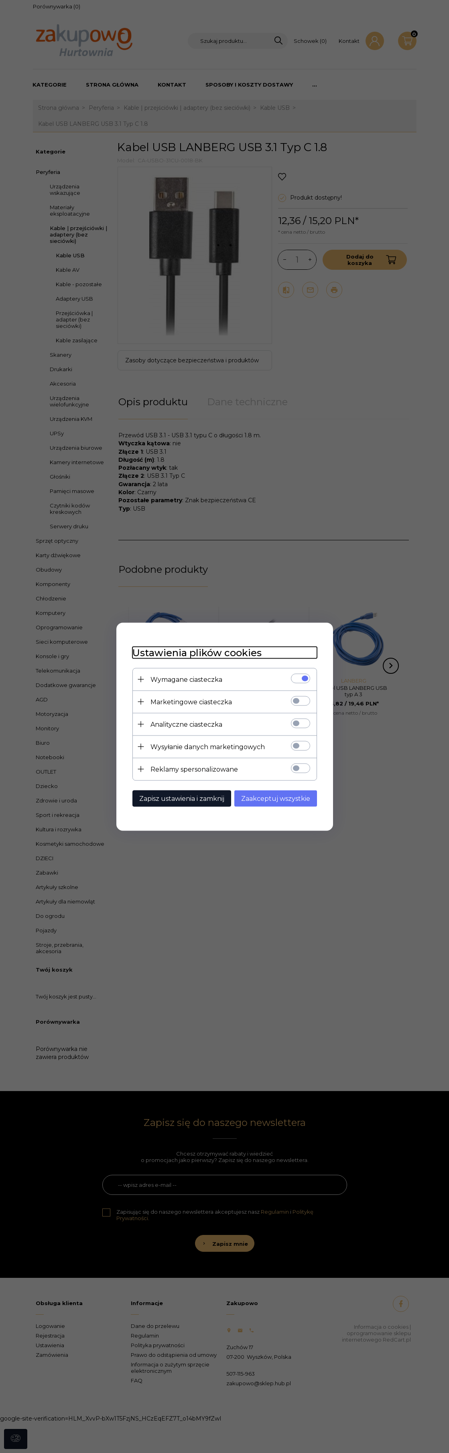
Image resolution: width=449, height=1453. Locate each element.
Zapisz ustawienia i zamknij (181, 798)
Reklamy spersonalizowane (194, 769)
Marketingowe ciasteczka (191, 701)
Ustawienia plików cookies (197, 652)
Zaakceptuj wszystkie (275, 798)
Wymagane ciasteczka (186, 679)
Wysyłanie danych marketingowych (207, 746)
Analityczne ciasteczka (186, 724)
